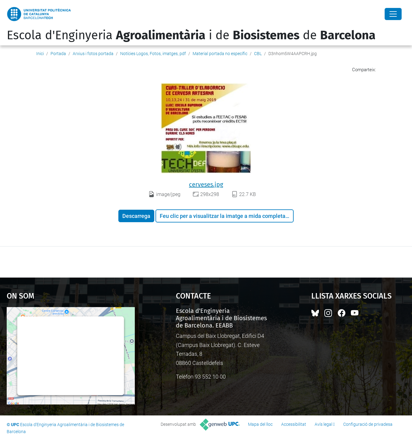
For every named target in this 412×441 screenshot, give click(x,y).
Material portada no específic (220, 53)
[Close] (393, 14)
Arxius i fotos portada (93, 53)
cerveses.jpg (206, 184)
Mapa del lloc (260, 424)
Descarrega (136, 216)
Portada (58, 53)
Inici (40, 53)
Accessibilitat (293, 424)
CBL (258, 53)
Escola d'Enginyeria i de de (191, 35)
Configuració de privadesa (368, 424)
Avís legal (323, 424)
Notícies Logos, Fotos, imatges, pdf (153, 53)
